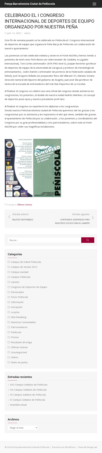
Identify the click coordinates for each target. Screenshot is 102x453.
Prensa (15, 337)
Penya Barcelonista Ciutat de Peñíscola (30, 3)
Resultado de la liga (21, 342)
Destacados (17, 292)
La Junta (15, 312)
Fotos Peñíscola (19, 296)
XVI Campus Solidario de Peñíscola (28, 389)
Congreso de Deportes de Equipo (29, 286)
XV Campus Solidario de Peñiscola (28, 394)
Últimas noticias (24, 204)
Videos (14, 357)
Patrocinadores (19, 327)
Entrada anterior (22, 217)
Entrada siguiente (72, 219)
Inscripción (16, 307)
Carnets (15, 282)
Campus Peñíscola (20, 276)
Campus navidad (19, 271)
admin (27, 33)
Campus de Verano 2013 (24, 266)
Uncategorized (19, 352)
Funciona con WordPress (63, 447)
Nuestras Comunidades (23, 322)
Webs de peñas (19, 362)
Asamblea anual (18, 404)
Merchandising (18, 317)
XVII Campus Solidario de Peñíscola (28, 384)
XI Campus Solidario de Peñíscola (27, 399)
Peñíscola (16, 332)
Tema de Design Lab (87, 447)
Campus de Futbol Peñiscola (26, 261)
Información (17, 302)
